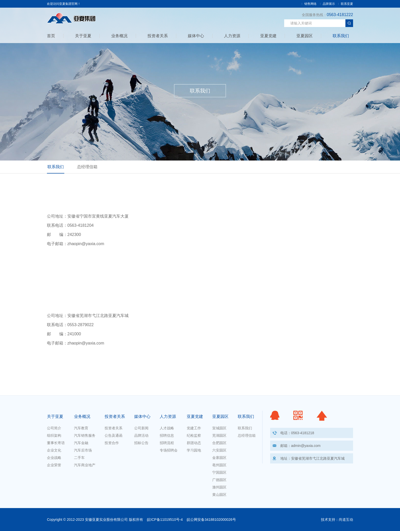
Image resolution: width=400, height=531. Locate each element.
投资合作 (112, 443)
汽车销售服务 (84, 435)
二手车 (79, 457)
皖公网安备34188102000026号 (211, 519)
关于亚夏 (83, 36)
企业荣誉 (54, 465)
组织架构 (54, 435)
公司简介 (54, 428)
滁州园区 (219, 487)
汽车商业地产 (84, 465)
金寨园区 (219, 457)
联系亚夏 (347, 4)
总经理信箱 (87, 167)
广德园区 (219, 480)
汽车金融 (81, 443)
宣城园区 (219, 428)
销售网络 (310, 4)
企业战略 (54, 457)
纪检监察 (194, 435)
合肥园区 (219, 443)
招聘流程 (167, 443)
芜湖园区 (219, 435)
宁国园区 (219, 472)
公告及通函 (113, 435)
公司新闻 (141, 428)
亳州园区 (219, 465)
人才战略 (167, 428)
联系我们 (341, 36)
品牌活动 (141, 435)
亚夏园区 (304, 36)
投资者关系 (157, 36)
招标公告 (141, 443)
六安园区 (219, 450)
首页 (51, 36)
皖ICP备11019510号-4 (165, 519)
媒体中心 (196, 36)
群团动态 (194, 443)
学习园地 (194, 450)
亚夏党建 (268, 36)
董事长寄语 (56, 443)
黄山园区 (219, 494)
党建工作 (194, 428)
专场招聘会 (169, 450)
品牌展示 (329, 4)
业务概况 (119, 36)
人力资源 (232, 36)
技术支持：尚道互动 (337, 519)
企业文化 (54, 450)
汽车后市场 (83, 450)
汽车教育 (81, 428)
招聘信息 (167, 435)
